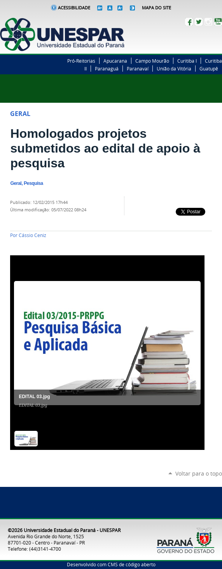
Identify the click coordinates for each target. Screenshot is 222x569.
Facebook (189, 22)
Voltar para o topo (198, 473)
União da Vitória (174, 68)
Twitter (199, 22)
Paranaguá (107, 68)
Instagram (208, 22)
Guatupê (208, 68)
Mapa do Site (156, 8)
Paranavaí (138, 68)
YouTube (218, 22)
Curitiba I (187, 61)
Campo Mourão (152, 61)
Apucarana (115, 61)
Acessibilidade (74, 8)
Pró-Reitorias (81, 61)
